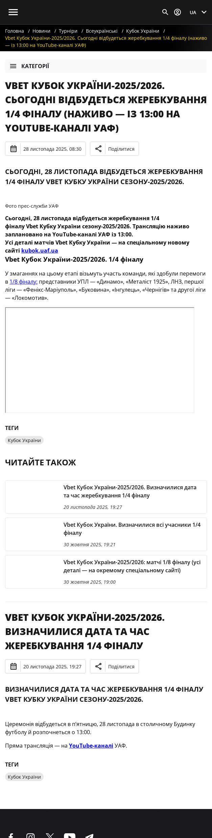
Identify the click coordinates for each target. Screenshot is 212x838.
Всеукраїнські (102, 31)
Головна (14, 31)
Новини (41, 31)
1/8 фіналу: (23, 281)
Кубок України (142, 31)
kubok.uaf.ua (39, 250)
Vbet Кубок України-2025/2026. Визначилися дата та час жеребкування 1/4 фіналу (85, 631)
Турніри (68, 31)
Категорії (29, 66)
